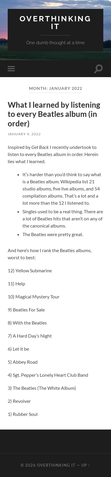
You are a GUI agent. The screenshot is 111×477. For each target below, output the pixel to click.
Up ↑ (85, 465)
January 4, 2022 (24, 134)
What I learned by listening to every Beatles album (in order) (54, 114)
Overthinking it (55, 22)
